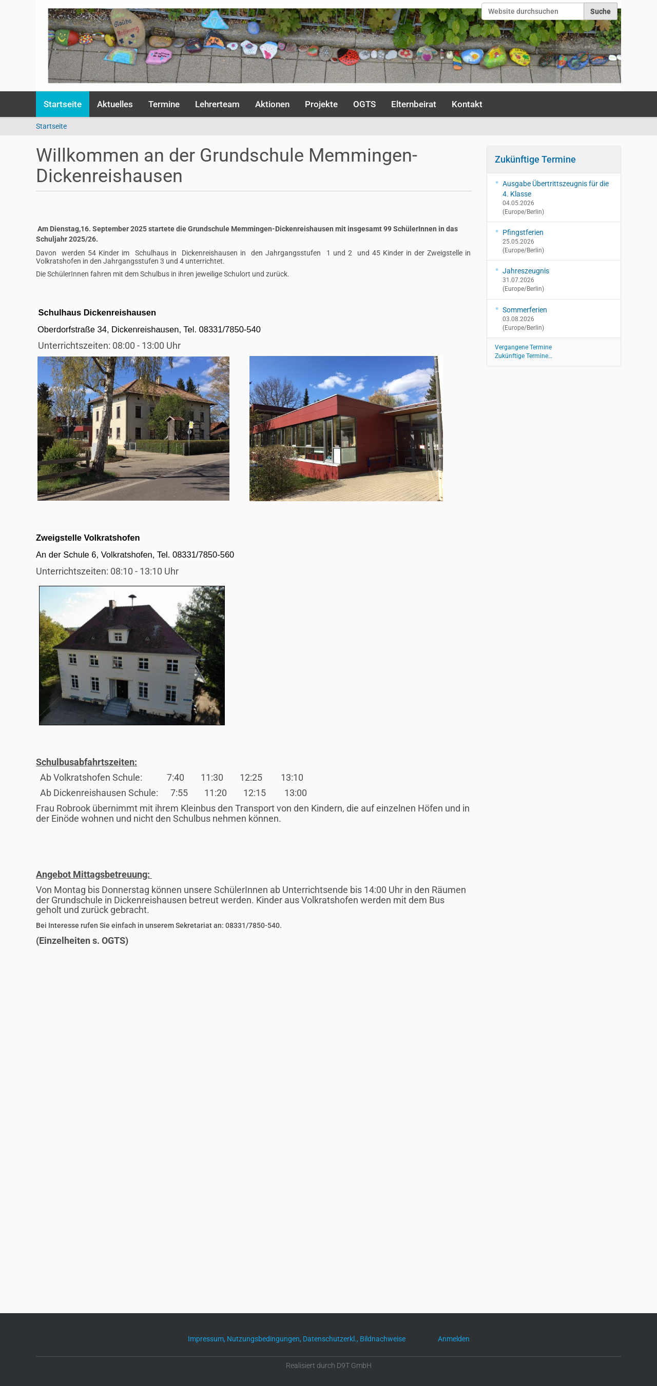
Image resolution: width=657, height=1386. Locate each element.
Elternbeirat (413, 104)
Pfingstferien (523, 232)
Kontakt (467, 104)
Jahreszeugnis (526, 271)
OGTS (364, 104)
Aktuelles (115, 104)
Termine (164, 104)
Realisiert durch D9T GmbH (329, 1365)
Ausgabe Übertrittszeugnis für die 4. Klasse (556, 189)
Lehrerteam (217, 104)
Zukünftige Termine (535, 159)
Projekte (321, 104)
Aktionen (272, 104)
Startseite (63, 104)
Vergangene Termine (523, 347)
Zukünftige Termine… (523, 356)
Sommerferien (525, 310)
